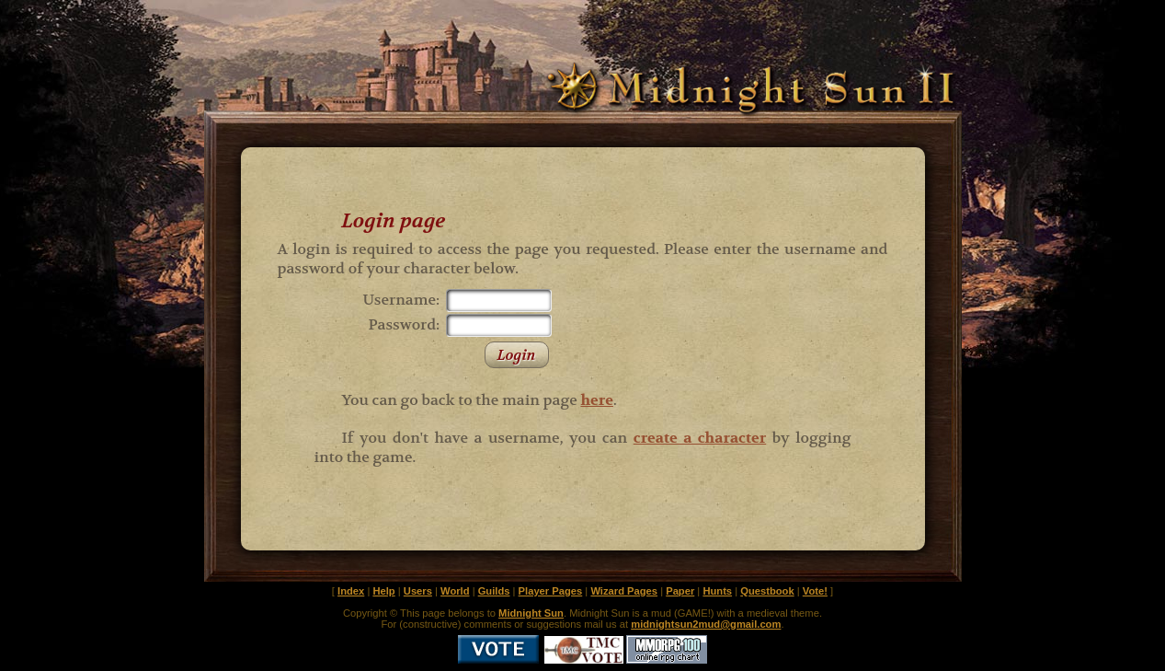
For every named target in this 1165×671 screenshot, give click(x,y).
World (455, 590)
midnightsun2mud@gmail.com (706, 624)
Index (350, 590)
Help (383, 590)
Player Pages (551, 590)
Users (418, 590)
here (596, 400)
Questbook (767, 590)
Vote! (815, 590)
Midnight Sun (531, 613)
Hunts (717, 590)
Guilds (494, 590)
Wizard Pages (623, 590)
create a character (700, 437)
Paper (680, 590)
